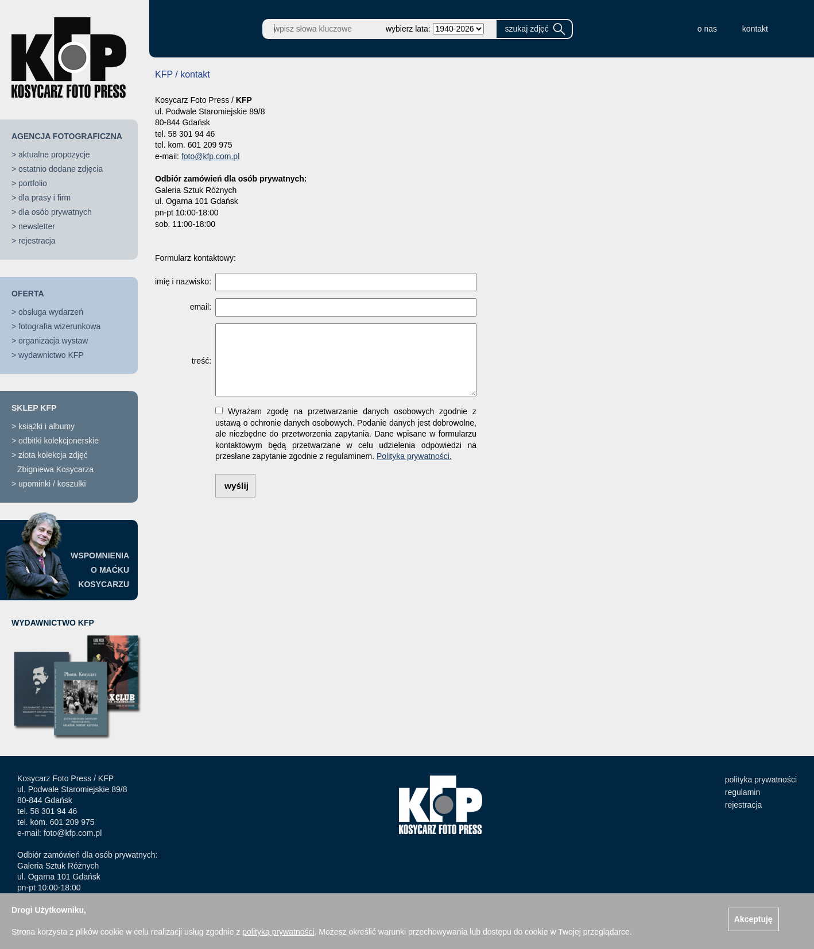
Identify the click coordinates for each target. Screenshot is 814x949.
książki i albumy (46, 426)
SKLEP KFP (33, 407)
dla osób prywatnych (55, 212)
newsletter (36, 226)
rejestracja (37, 240)
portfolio (32, 183)
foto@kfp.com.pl (210, 156)
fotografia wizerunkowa (59, 326)
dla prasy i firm (44, 197)
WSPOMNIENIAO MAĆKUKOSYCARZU (100, 570)
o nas (707, 28)
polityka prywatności (761, 779)
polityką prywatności (278, 931)
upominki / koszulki (52, 483)
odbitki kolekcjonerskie (58, 440)
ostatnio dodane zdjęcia (60, 168)
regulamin (742, 792)
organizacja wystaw (53, 340)
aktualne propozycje (54, 154)
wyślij (236, 486)
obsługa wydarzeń (50, 312)
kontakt (755, 28)
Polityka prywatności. (414, 456)
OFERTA (27, 293)
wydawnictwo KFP (51, 355)
